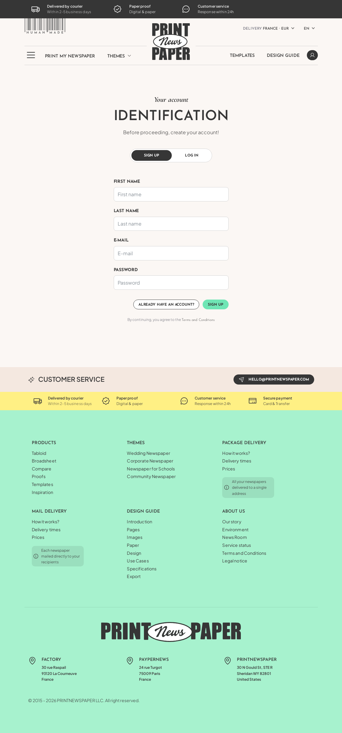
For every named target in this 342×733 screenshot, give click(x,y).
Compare (42, 468)
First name (127, 181)
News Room (234, 537)
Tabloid (39, 453)
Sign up (151, 155)
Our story (231, 521)
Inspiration (42, 492)
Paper (133, 545)
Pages (133, 529)
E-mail (121, 240)
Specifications (141, 568)
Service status (236, 545)
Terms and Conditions (198, 320)
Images (134, 537)
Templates (242, 55)
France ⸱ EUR (266, 29)
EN (306, 29)
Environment (235, 529)
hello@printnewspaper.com (274, 379)
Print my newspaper (70, 56)
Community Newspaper (151, 476)
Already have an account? (166, 305)
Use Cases (138, 560)
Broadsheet (44, 460)
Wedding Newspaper (148, 453)
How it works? (236, 453)
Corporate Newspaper (150, 460)
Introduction (139, 521)
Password (126, 270)
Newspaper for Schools (151, 468)
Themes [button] (119, 56)
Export (134, 576)
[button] (31, 58)
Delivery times (236, 460)
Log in (191, 155)
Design (134, 553)
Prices (228, 468)
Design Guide (283, 55)
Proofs (39, 476)
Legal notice (234, 560)
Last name (126, 211)
